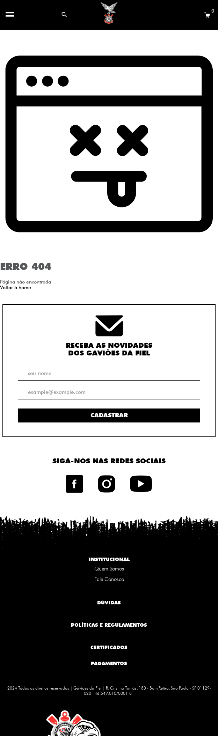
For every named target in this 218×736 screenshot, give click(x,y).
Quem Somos (109, 569)
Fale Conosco (109, 579)
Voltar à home (15, 287)
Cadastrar (109, 415)
